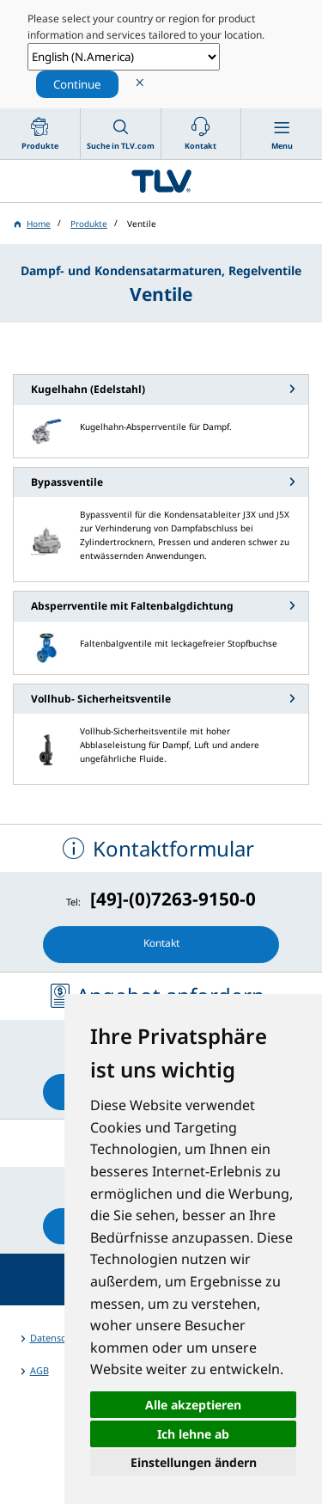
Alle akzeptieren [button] (193, 1405)
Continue (77, 84)
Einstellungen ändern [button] (194, 1462)
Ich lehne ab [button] (193, 1434)
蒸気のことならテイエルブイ (161, 181)
